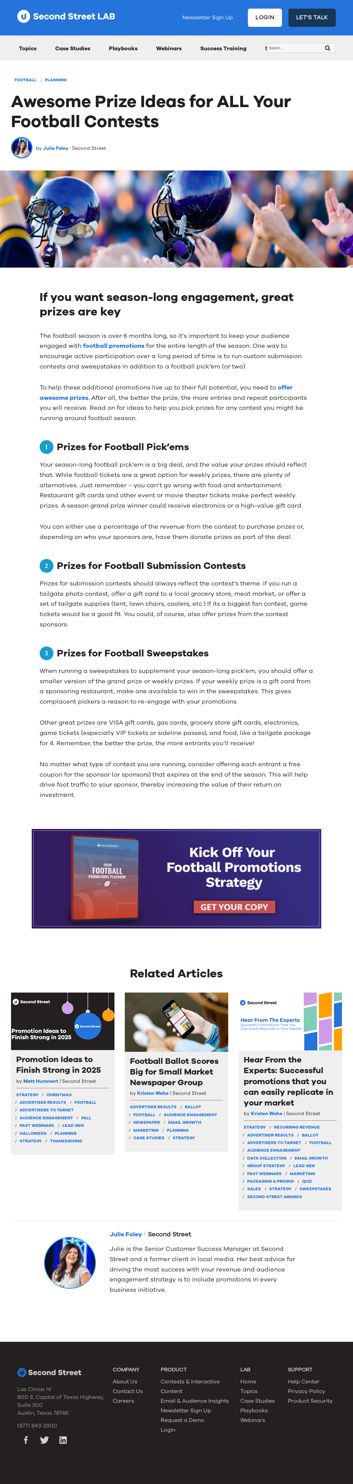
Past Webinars (37, 1125)
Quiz (307, 1181)
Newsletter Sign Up (207, 17)
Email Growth (184, 1122)
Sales (254, 1188)
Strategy (31, 1141)
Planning (56, 80)
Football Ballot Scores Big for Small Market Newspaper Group (174, 1072)
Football (25, 80)
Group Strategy (266, 1165)
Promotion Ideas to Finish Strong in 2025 (58, 1065)
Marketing (146, 1130)
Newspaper (146, 1122)
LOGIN (264, 17)
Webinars (169, 48)
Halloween (33, 1133)
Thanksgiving (66, 1141)
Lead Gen (73, 1125)
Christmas (59, 1094)
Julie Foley (55, 148)
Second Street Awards (274, 1196)
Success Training (223, 48)
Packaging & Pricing (270, 1181)
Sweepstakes (315, 1188)
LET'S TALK (312, 17)
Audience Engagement (46, 1117)
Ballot (193, 1106)
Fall (86, 1117)
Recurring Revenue (297, 1127)
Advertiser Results (43, 1102)
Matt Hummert (40, 1081)
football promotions (113, 346)
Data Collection (266, 1158)
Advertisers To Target (47, 1110)
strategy (27, 1094)
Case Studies (72, 48)
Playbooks (123, 48)
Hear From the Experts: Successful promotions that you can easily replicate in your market (288, 1081)
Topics (28, 48)
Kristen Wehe (153, 1093)
